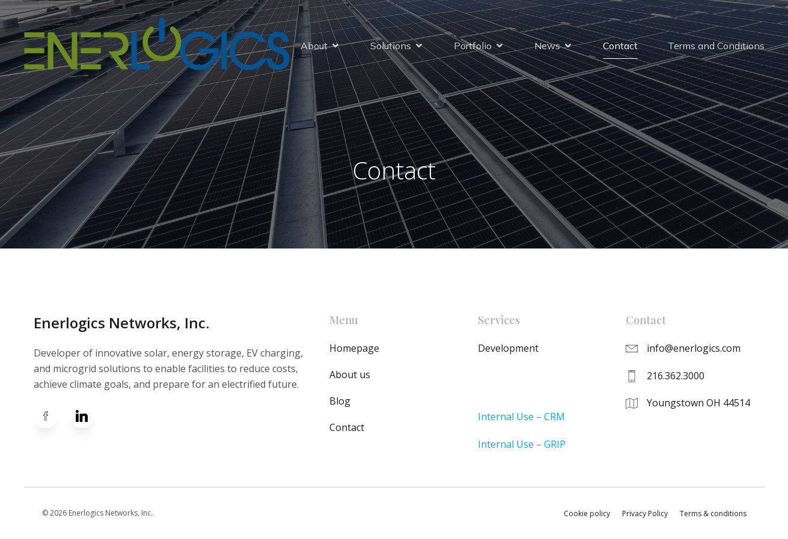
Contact (620, 46)
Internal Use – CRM (521, 416)
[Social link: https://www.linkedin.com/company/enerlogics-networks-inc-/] (88, 416)
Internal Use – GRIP (522, 444)
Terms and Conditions (716, 46)
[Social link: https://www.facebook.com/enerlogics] (52, 416)
